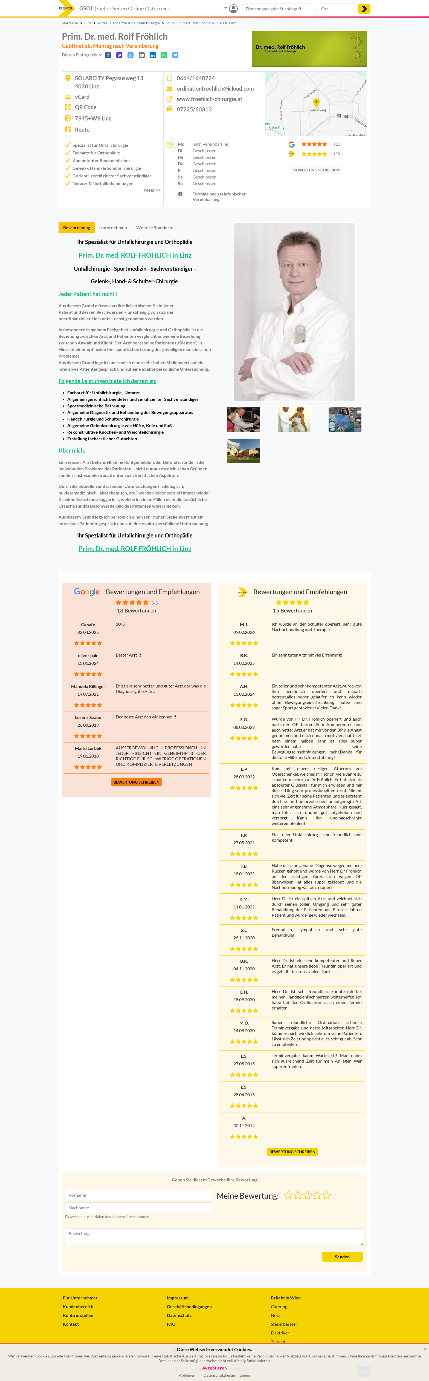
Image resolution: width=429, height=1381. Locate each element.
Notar (276, 1315)
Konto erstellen (78, 1315)
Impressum (178, 1297)
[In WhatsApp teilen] (164, 55)
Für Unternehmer (80, 1297)
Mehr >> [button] (152, 189)
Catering (279, 1306)
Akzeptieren (214, 1368)
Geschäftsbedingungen (189, 1306)
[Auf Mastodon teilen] (119, 55)
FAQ (171, 1324)
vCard (82, 96)
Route (82, 129)
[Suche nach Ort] (337, 9)
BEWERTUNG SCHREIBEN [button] (137, 782)
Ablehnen (187, 1375)
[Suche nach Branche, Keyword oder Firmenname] (278, 9)
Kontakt (71, 1324)
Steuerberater (284, 1324)
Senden (342, 1256)
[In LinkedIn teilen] (153, 55)
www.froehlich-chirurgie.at (209, 99)
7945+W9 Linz (93, 118)
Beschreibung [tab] (76, 227)
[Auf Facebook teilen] (108, 55)
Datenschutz (179, 1315)
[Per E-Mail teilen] (142, 55)
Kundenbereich (78, 1306)
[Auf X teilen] (130, 55)
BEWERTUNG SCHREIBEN (316, 170)
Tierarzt (278, 1341)
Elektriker (280, 1332)
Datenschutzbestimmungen (227, 1375)
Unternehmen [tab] (113, 227)
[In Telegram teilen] (175, 55)
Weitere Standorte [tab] (154, 227)
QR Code (86, 107)
